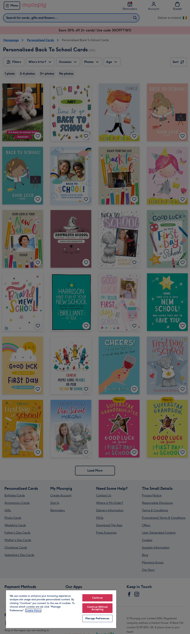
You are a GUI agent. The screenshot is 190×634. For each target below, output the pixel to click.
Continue (97, 597)
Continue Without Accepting (97, 608)
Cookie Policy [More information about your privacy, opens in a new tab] (33, 610)
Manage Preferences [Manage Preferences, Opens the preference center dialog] (97, 618)
